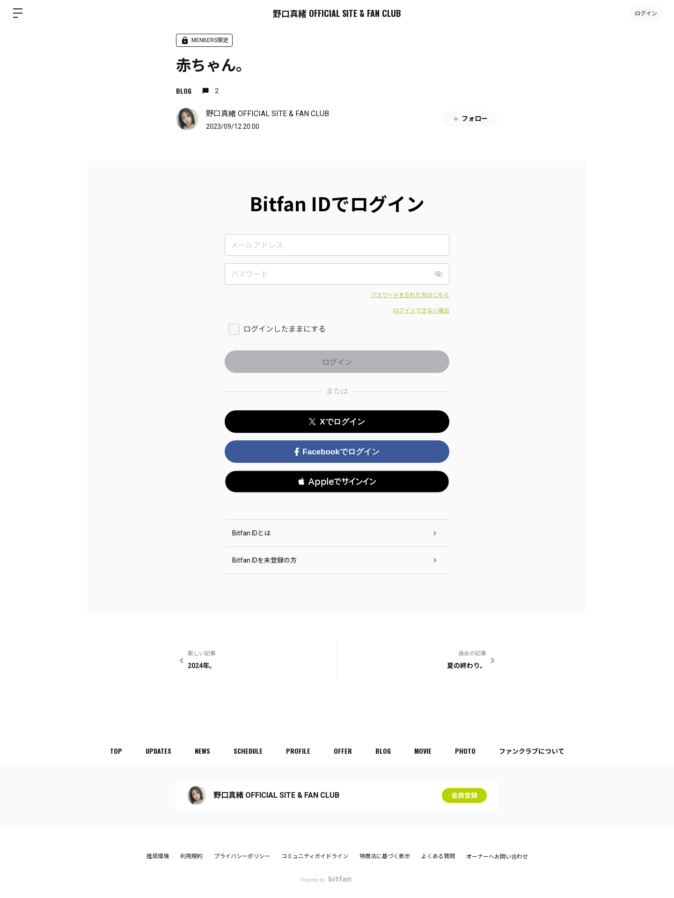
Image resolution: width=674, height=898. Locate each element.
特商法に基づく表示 (384, 856)
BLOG (183, 91)
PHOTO (465, 751)
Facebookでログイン (336, 451)
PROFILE (298, 751)
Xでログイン (337, 421)
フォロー (470, 119)
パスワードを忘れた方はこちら (410, 295)
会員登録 (464, 795)
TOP (116, 751)
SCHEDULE (248, 751)
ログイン (646, 13)
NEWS (202, 751)
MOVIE (423, 751)
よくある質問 (438, 856)
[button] (337, 481)
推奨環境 (158, 856)
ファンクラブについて (531, 751)
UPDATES (158, 751)
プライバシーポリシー (242, 856)
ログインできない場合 (421, 310)
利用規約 (191, 856)
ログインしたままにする (284, 329)
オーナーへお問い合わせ (497, 857)
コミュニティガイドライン (314, 856)
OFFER (343, 751)
